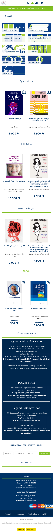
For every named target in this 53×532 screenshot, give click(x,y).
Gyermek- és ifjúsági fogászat (14, 181)
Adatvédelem (33, 514)
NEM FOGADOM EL (30, 529)
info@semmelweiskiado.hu (29, 420)
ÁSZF (45, 514)
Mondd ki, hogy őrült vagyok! (14, 246)
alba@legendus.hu (29, 351)
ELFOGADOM (21, 529)
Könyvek (8, 16)
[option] (14, 112)
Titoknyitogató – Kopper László (14, 309)
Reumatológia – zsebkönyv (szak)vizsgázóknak (39, 119)
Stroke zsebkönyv (14, 119)
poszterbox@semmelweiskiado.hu (29, 393)
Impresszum (19, 514)
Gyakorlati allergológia (39, 308)
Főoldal (8, 514)
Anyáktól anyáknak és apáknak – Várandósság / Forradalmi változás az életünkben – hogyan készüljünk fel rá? (39, 183)
